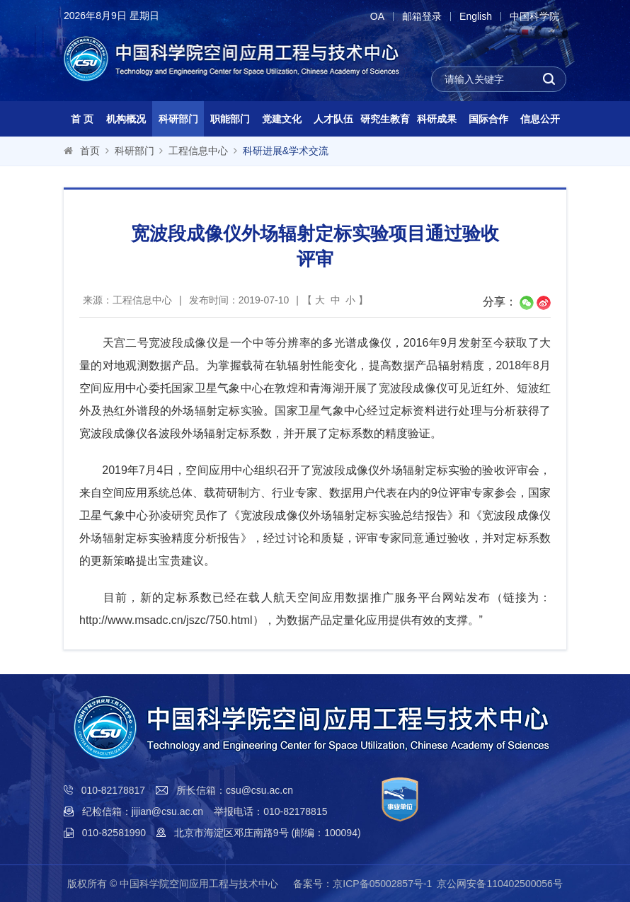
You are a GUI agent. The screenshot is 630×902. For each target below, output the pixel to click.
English (475, 16)
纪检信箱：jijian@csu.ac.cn (142, 811)
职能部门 (230, 119)
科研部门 (178, 119)
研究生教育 (385, 119)
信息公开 (540, 119)
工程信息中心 (198, 150)
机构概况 (126, 119)
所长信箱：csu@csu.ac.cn (234, 790)
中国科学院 (534, 16)
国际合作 (488, 119)
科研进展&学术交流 (285, 150)
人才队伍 (333, 119)
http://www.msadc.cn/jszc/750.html (166, 620)
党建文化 (282, 119)
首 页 (82, 119)
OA (377, 16)
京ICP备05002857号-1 (382, 883)
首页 (90, 150)
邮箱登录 (422, 16)
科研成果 (437, 119)
